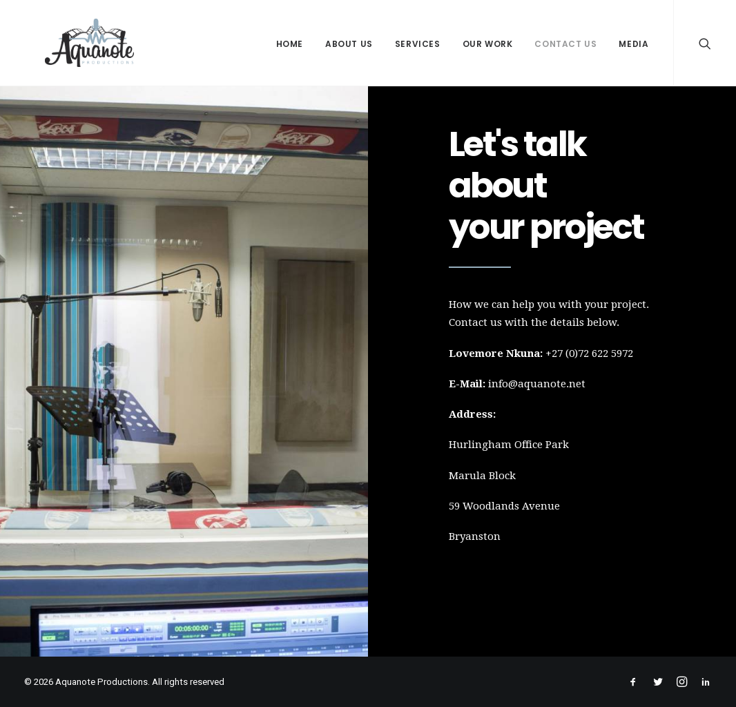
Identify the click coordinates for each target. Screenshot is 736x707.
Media (633, 44)
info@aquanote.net (536, 384)
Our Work (488, 44)
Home (289, 44)
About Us (349, 44)
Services (417, 44)
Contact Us (565, 44)
